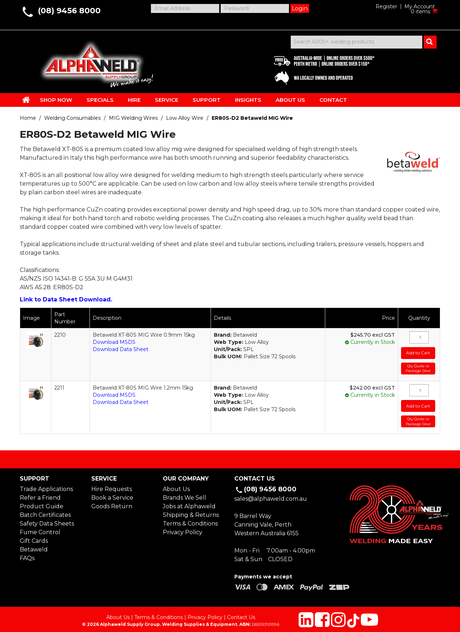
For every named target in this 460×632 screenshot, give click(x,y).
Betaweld (34, 545)
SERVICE (166, 99)
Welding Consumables (72, 118)
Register (386, 6)
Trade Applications (46, 485)
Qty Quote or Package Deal (417, 366)
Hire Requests (111, 485)
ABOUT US (290, 99)
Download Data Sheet (120, 349)
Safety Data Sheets (47, 520)
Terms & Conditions (190, 520)
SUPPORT (207, 99)
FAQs (27, 554)
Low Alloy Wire (184, 118)
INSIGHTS (248, 99)
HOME (26, 99)
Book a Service (112, 494)
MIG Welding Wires (133, 118)
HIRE (134, 99)
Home (28, 118)
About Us (176, 485)
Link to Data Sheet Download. (66, 299)
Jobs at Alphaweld (189, 502)
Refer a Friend (40, 494)
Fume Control (40, 528)
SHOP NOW (56, 99)
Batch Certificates (45, 511)
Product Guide (41, 502)
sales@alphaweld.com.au (270, 495)
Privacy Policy (182, 528)
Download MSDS (114, 342)
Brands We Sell (184, 494)
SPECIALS (100, 99)
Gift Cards (34, 537)
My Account (419, 6)
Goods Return (111, 502)
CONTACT (333, 99)
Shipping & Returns (191, 511)
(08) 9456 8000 (69, 10)
